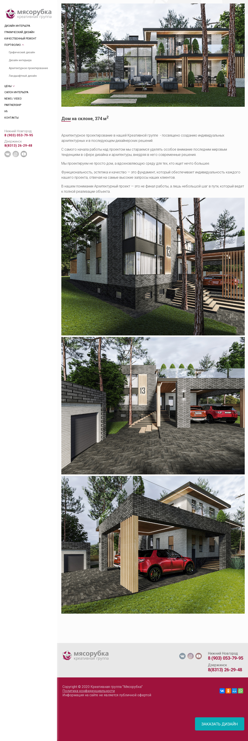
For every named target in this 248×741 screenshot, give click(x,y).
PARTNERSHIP (12, 105)
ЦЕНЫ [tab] (8, 86)
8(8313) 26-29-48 (18, 146)
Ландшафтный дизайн (23, 75)
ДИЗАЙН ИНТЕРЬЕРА (17, 25)
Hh (6, 111)
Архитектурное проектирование (28, 68)
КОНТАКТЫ (11, 117)
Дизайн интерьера (20, 60)
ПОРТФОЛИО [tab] (12, 44)
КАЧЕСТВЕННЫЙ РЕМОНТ (20, 38)
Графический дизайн (22, 52)
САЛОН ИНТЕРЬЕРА (16, 92)
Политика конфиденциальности (88, 691)
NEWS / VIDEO (13, 98)
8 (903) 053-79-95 (18, 135)
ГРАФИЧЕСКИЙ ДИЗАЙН (19, 32)
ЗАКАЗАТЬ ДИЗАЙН (219, 724)
